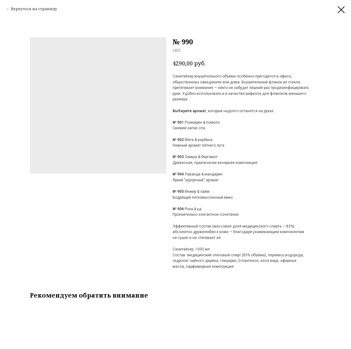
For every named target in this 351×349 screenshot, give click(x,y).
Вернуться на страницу (34, 8)
